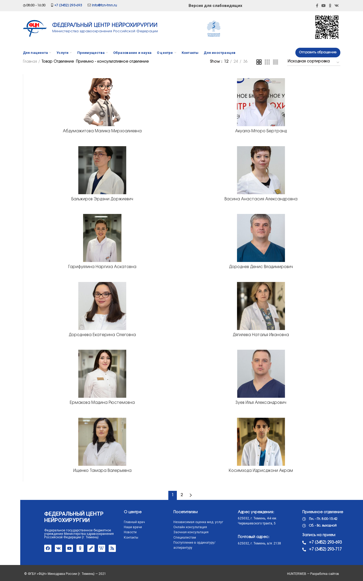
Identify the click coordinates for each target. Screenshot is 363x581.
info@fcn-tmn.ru (104, 5)
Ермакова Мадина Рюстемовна (102, 403)
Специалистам (164, 537)
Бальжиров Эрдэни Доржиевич (102, 199)
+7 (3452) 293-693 (68, 5)
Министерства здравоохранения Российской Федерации (105, 31)
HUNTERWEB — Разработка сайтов (313, 574)
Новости (110, 532)
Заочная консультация (170, 532)
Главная (30, 61)
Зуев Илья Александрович (260, 403)
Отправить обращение (318, 52)
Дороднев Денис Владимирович (261, 267)
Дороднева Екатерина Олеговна (102, 335)
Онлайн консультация (170, 527)
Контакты (111, 537)
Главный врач (114, 522)
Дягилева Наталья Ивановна (261, 335)
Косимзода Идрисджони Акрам (261, 471)
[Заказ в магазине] (313, 62)
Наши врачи (113, 527)
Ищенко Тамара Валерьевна (102, 471)
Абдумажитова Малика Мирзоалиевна (102, 131)
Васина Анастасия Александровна (261, 199)
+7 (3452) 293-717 (305, 549)
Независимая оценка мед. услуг (178, 522)
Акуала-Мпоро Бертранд (261, 131)
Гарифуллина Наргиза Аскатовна (102, 267)
